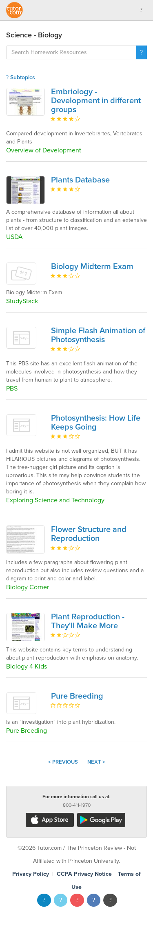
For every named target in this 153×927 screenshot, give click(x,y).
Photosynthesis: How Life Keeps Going (95, 422)
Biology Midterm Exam (92, 266)
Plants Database (80, 180)
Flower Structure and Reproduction (88, 534)
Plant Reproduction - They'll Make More (87, 621)
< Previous (63, 762)
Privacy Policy (30, 874)
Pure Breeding (77, 696)
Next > (96, 762)
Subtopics (20, 77)
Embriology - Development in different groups (96, 101)
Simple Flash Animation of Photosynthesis (98, 335)
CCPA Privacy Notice (84, 874)
